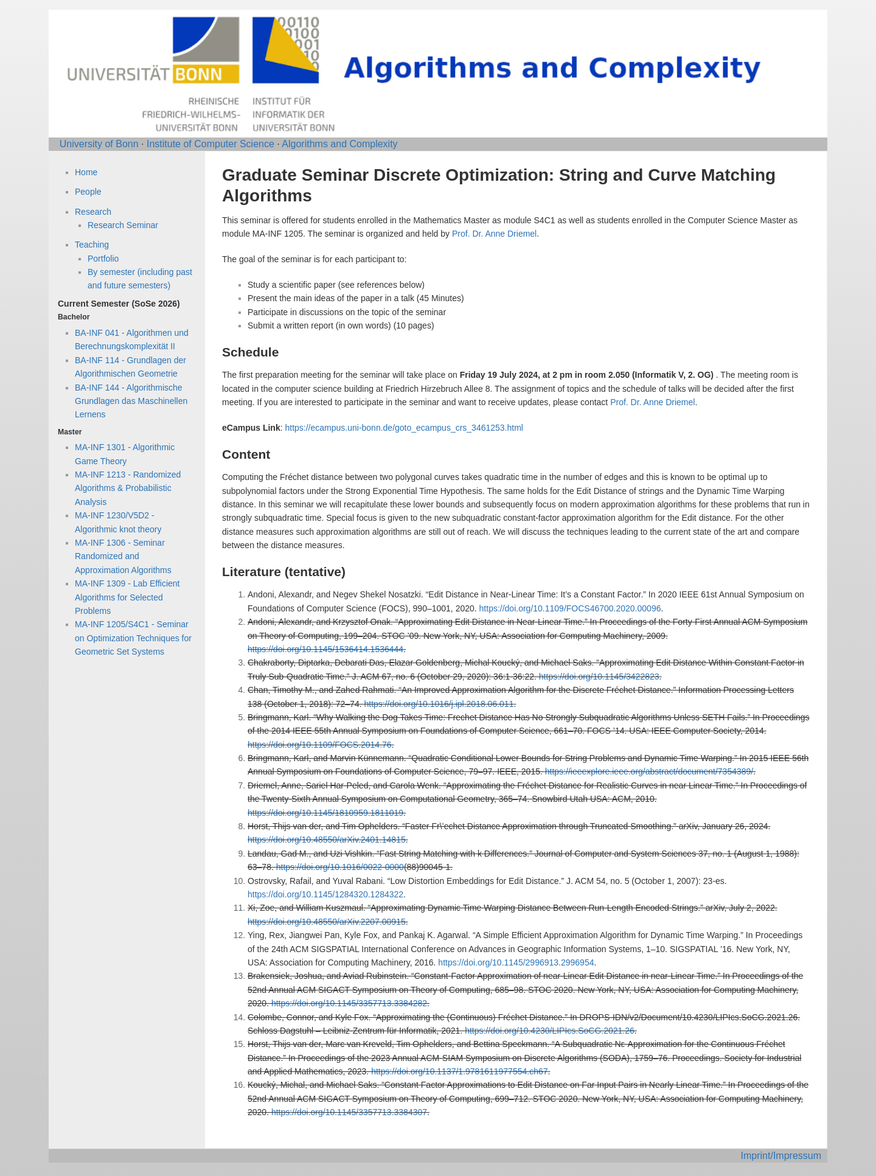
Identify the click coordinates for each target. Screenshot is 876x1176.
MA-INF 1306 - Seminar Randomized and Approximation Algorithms (123, 556)
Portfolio (103, 258)
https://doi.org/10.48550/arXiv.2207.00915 (327, 922)
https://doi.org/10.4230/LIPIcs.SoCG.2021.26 (549, 1030)
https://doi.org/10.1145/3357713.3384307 (349, 1112)
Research (93, 212)
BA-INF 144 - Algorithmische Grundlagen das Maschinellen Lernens (131, 401)
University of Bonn (99, 144)
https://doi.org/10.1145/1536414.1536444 (325, 649)
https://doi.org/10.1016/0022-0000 (340, 867)
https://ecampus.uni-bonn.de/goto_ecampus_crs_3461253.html (404, 428)
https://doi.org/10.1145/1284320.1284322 (325, 894)
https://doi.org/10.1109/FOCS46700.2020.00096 (570, 608)
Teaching (92, 244)
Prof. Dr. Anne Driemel (494, 233)
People (88, 192)
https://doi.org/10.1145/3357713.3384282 (349, 1003)
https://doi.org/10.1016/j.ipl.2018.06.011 (438, 704)
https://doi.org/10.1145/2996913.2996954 (516, 962)
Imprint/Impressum (781, 1155)
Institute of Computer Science (210, 144)
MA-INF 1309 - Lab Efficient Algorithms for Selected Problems (127, 597)
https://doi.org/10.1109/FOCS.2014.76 (320, 745)
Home (86, 172)
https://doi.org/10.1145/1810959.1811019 (325, 813)
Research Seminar (123, 225)
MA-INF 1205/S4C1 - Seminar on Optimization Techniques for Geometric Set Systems (133, 637)
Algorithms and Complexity (339, 144)
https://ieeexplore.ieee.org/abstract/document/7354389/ (649, 771)
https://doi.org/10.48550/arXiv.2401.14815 (327, 839)
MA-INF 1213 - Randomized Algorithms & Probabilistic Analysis (128, 488)
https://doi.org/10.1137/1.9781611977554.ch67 (459, 1071)
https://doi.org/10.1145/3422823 (599, 676)
